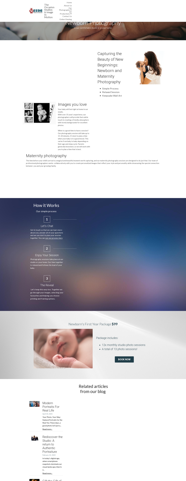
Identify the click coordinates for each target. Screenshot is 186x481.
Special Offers (67, 461)
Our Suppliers (35, 461)
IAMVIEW (146, 469)
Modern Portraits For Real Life (91, 361)
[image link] (36, 4)
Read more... (76, 371)
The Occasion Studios (56, 2)
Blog (63, 463)
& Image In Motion (55, 5)
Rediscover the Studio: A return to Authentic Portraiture (107, 389)
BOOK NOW (134, 317)
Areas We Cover (36, 458)
